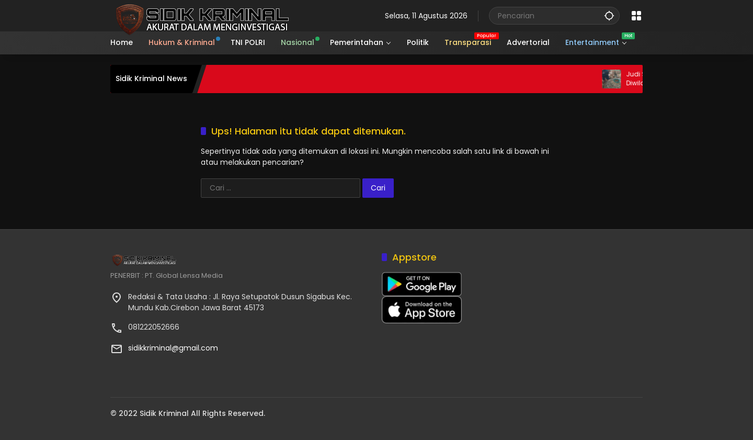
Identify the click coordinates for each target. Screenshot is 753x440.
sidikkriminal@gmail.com (173, 348)
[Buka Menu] (636, 15)
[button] (609, 15)
